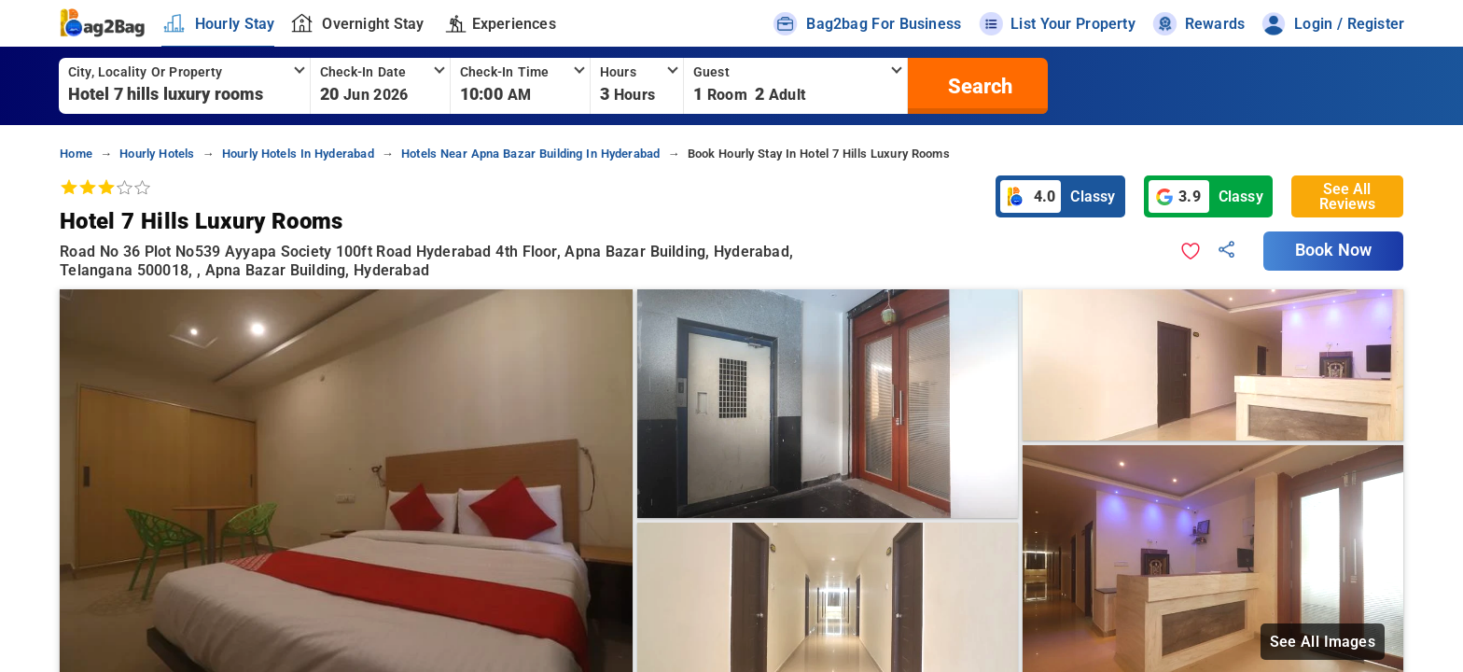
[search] (978, 86)
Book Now (1333, 250)
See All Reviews (1347, 196)
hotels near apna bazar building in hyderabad (530, 154)
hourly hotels (156, 154)
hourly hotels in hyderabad (298, 154)
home (76, 154)
